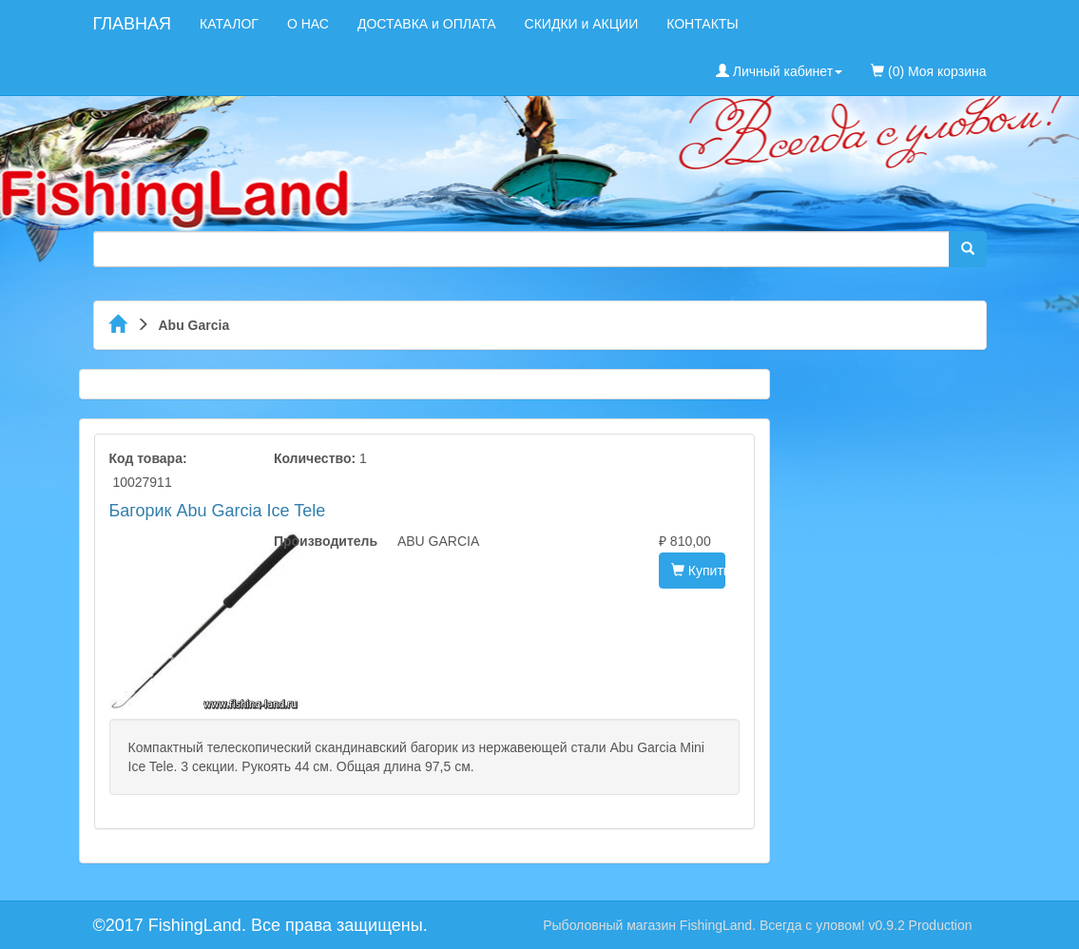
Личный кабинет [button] (779, 71)
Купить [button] (698, 570)
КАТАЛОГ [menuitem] (229, 23)
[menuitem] (1001, 14)
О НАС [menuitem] (308, 23)
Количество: (315, 458)
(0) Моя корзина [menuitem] (928, 71)
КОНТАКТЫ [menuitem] (702, 23)
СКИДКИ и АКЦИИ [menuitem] (582, 23)
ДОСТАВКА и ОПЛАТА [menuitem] (426, 23)
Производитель (321, 541)
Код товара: (148, 458)
